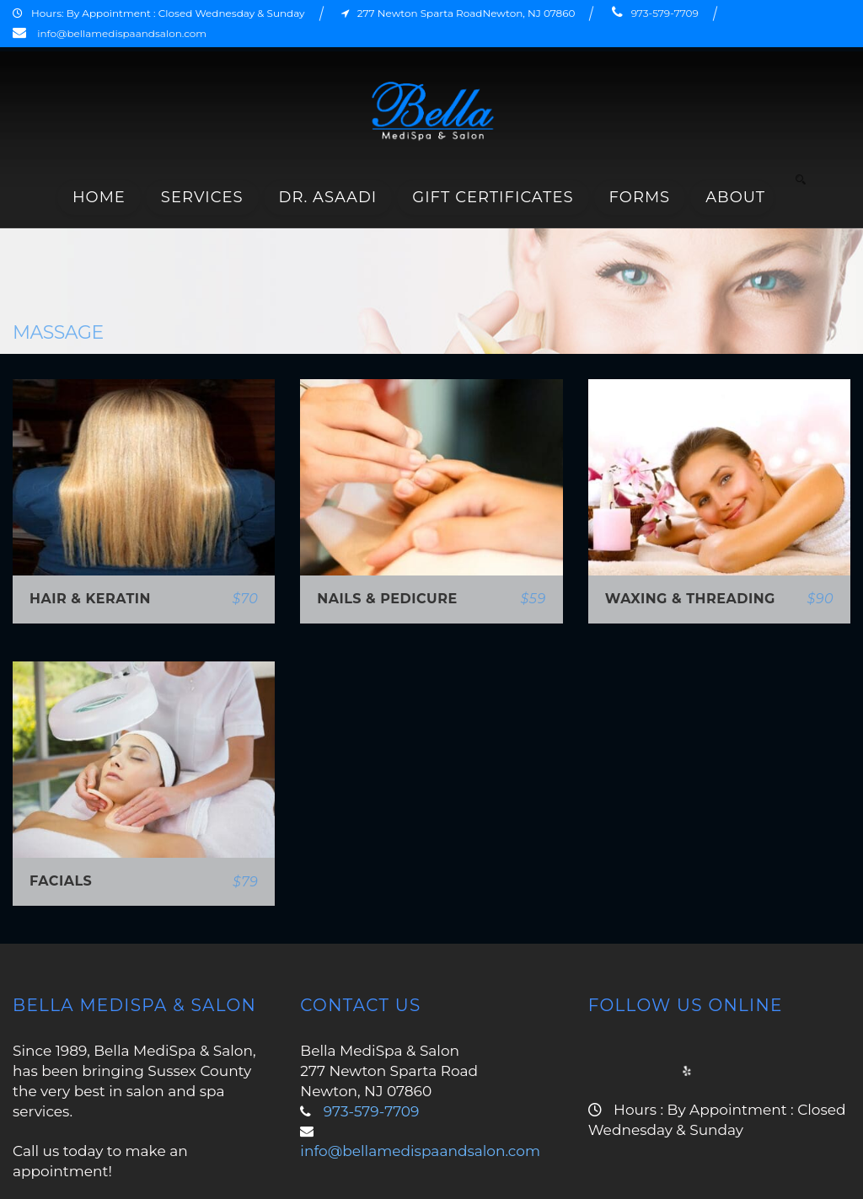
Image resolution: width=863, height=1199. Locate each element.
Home (99, 197)
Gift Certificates (492, 197)
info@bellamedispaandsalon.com (121, 33)
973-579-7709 (665, 13)
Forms (640, 197)
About (735, 197)
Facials (60, 881)
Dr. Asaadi (328, 197)
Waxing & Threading (690, 599)
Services (202, 197)
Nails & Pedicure (387, 599)
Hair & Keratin (90, 599)
